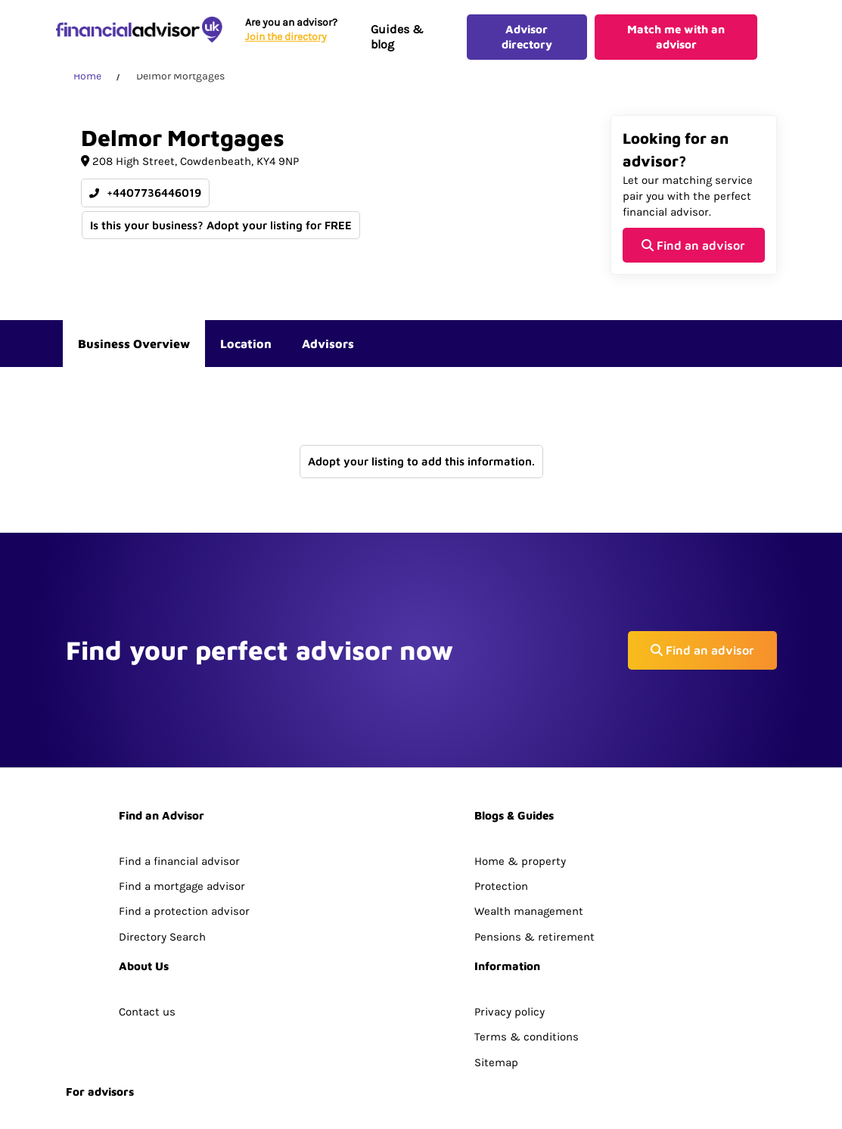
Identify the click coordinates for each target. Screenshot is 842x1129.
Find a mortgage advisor (182, 778)
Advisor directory (525, 42)
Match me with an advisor (676, 42)
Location (246, 354)
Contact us (147, 904)
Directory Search (162, 829)
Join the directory (284, 42)
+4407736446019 (145, 203)
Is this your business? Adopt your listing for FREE (222, 235)
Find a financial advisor (179, 753)
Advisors (328, 354)
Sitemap (496, 954)
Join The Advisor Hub (120, 1029)
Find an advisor (693, 255)
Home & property (520, 753)
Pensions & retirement (534, 829)
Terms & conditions (526, 929)
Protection (501, 778)
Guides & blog (395, 42)
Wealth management (528, 803)
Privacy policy (509, 904)
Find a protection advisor (184, 803)
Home (87, 86)
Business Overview (134, 354)
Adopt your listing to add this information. (421, 471)
